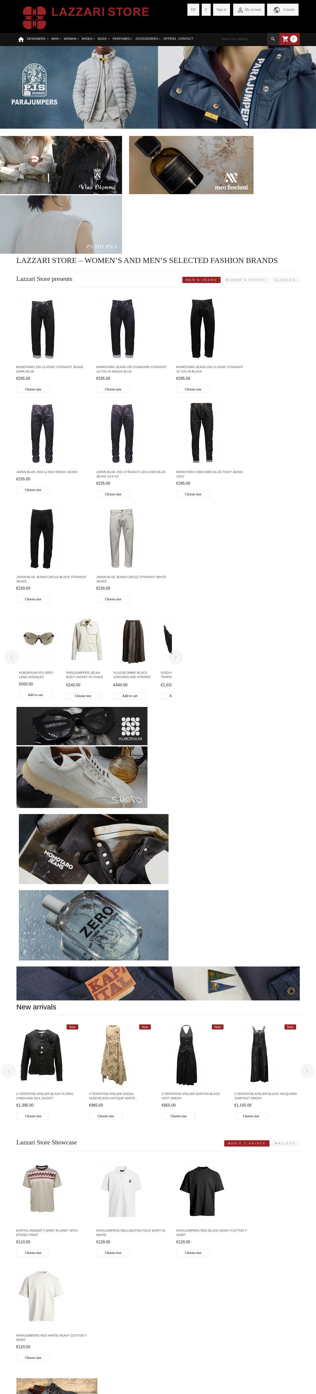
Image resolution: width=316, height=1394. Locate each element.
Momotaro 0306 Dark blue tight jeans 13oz (117, 404)
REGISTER (73, 1309)
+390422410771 (229, 1302)
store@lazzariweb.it (231, 1312)
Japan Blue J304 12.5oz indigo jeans (265, 297)
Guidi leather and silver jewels (145, 1166)
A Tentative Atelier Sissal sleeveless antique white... (113, 736)
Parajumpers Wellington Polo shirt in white (121, 872)
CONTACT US (26, 1358)
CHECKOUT (74, 1325)
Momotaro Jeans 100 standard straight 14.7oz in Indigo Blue (116, 299)
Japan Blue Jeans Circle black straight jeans (189, 404)
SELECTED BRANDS (32, 1309)
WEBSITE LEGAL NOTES (35, 1367)
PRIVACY (23, 1350)
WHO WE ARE (27, 1301)
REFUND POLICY (29, 1334)
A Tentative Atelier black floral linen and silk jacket (45, 736)
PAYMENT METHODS (32, 1342)
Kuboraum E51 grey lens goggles (36, 500)
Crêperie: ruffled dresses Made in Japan (249, 1166)
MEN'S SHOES (49, 952)
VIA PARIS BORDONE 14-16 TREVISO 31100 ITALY (256, 1292)
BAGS (121, 952)
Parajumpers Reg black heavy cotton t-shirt (188, 872)
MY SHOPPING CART (81, 1317)
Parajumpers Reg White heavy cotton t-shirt (261, 872)
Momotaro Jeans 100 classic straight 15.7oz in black (187, 299)
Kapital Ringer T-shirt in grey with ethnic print (47, 872)
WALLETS (230, 1000)
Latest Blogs (36, 1084)
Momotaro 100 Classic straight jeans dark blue (44, 299)
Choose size (33, 319)
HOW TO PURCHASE (32, 1317)
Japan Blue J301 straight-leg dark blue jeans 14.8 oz (46, 404)
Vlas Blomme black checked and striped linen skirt (132, 500)
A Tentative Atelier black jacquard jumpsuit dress (265, 736)
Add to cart (35, 520)
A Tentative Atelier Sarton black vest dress (191, 736)
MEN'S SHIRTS (85, 1045)
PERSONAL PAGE (78, 1301)
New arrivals (36, 646)
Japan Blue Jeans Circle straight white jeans (263, 404)
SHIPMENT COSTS (30, 1325)
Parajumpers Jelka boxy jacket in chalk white (84, 500)
